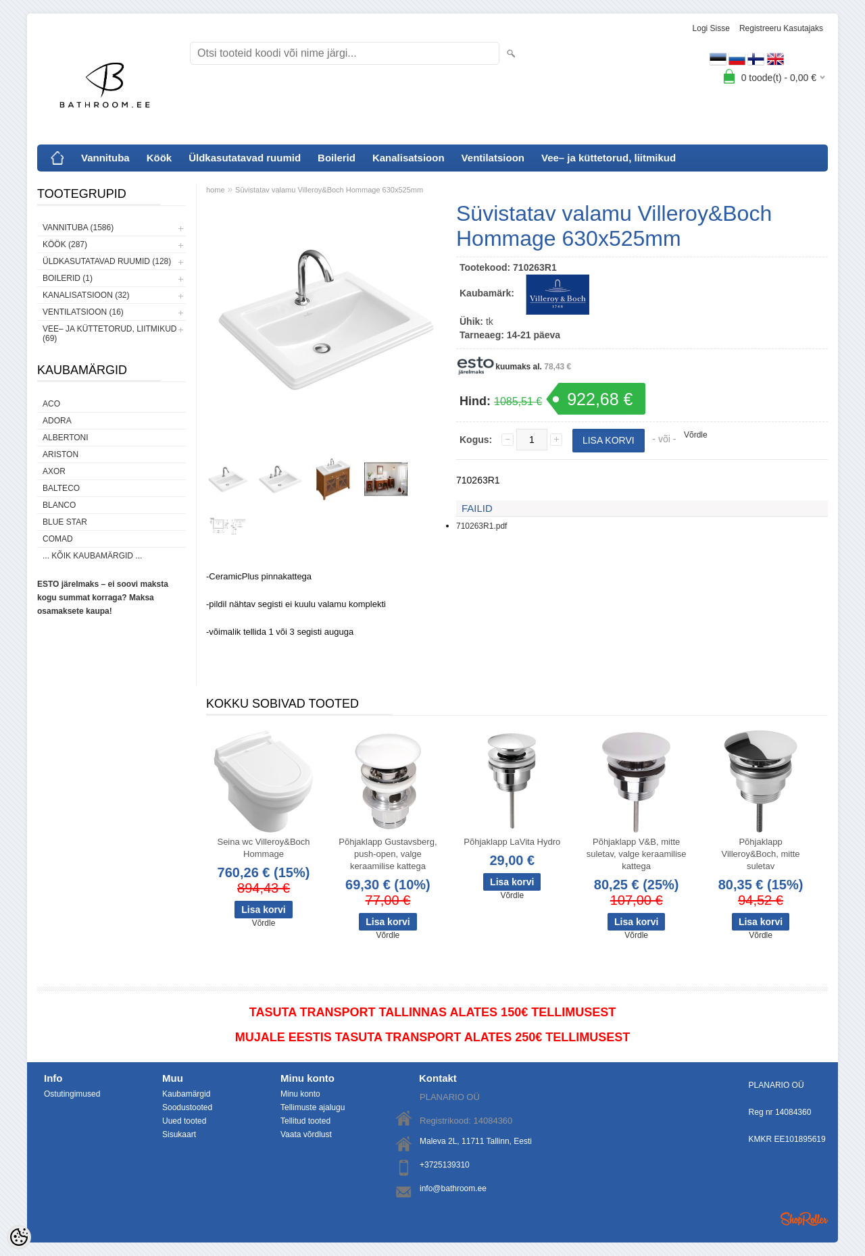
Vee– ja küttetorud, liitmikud (608, 157)
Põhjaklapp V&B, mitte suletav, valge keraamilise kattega (637, 854)
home (215, 190)
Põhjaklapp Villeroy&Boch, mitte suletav (761, 854)
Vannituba (105, 157)
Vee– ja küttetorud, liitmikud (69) (109, 333)
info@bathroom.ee (453, 1188)
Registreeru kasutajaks (781, 28)
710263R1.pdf (481, 526)
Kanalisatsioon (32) (86, 295)
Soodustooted (187, 1107)
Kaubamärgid (186, 1094)
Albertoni (66, 437)
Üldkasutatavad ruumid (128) (107, 261)
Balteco (61, 488)
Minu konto (300, 1094)
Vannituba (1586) (78, 227)
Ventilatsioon (493, 157)
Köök (159, 157)
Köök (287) (65, 244)
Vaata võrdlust (306, 1134)
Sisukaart (179, 1134)
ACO (51, 404)
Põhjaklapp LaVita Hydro (512, 842)
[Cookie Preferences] (19, 1237)
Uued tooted (184, 1121)
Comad (58, 539)
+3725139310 (445, 1165)
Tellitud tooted (305, 1121)
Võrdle (696, 435)
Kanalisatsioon (408, 157)
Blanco (59, 505)
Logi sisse (711, 28)
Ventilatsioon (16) (83, 312)
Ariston (60, 454)
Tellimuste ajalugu (312, 1107)
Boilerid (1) (68, 278)
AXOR (54, 471)
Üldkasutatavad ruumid (245, 157)
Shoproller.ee (804, 1219)
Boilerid (336, 157)
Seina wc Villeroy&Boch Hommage (263, 848)
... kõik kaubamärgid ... (92, 555)
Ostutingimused (72, 1094)
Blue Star (65, 522)
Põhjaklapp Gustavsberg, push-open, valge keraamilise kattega (388, 854)
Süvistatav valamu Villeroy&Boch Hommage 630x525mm (329, 190)
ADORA (57, 420)
